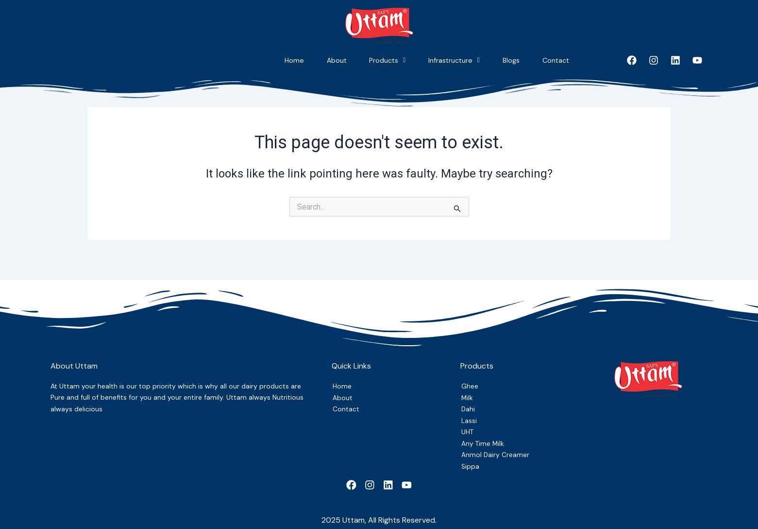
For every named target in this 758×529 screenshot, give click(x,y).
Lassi (469, 414)
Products (324, 60)
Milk (467, 390)
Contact (546, 60)
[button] (324, 60)
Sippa (470, 463)
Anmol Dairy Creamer (496, 451)
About (256, 60)
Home (197, 60)
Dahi (468, 402)
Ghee (470, 378)
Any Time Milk (484, 438)
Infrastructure (409, 60)
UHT (468, 426)
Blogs (484, 60)
